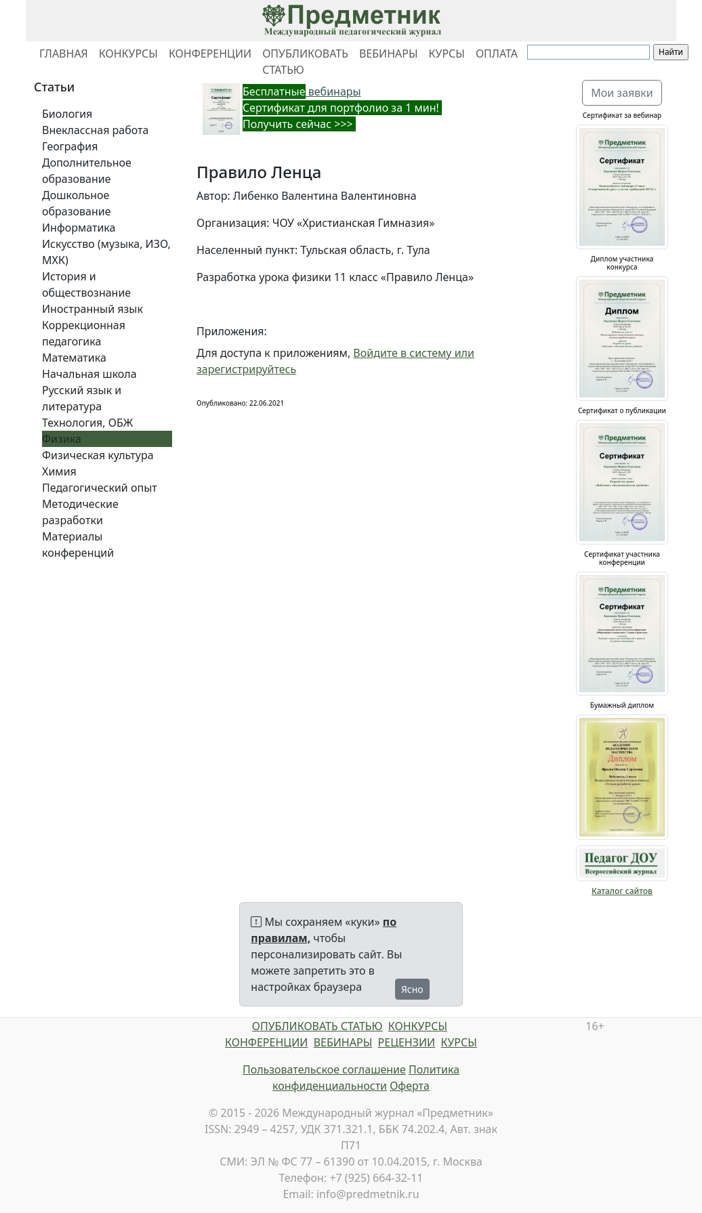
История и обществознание (86, 284)
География (70, 146)
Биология (67, 113)
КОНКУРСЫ (128, 53)
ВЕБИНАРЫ (388, 53)
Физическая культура (98, 455)
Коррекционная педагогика (83, 333)
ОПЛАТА (497, 53)
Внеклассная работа (95, 130)
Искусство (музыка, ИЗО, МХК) (106, 252)
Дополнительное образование (86, 170)
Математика (74, 357)
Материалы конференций (78, 544)
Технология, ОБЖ (87, 422)
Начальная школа (89, 373)
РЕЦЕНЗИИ (407, 1042)
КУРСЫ (447, 53)
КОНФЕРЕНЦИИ (210, 53)
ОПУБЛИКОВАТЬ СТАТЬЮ (305, 61)
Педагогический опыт (99, 487)
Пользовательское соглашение (324, 1069)
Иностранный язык (92, 308)
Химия (59, 471)
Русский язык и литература (81, 398)
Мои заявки (622, 92)
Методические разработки (80, 512)
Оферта (410, 1085)
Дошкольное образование (76, 203)
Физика (61, 438)
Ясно (412, 989)
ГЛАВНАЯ (63, 53)
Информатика (78, 227)
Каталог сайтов (622, 891)
